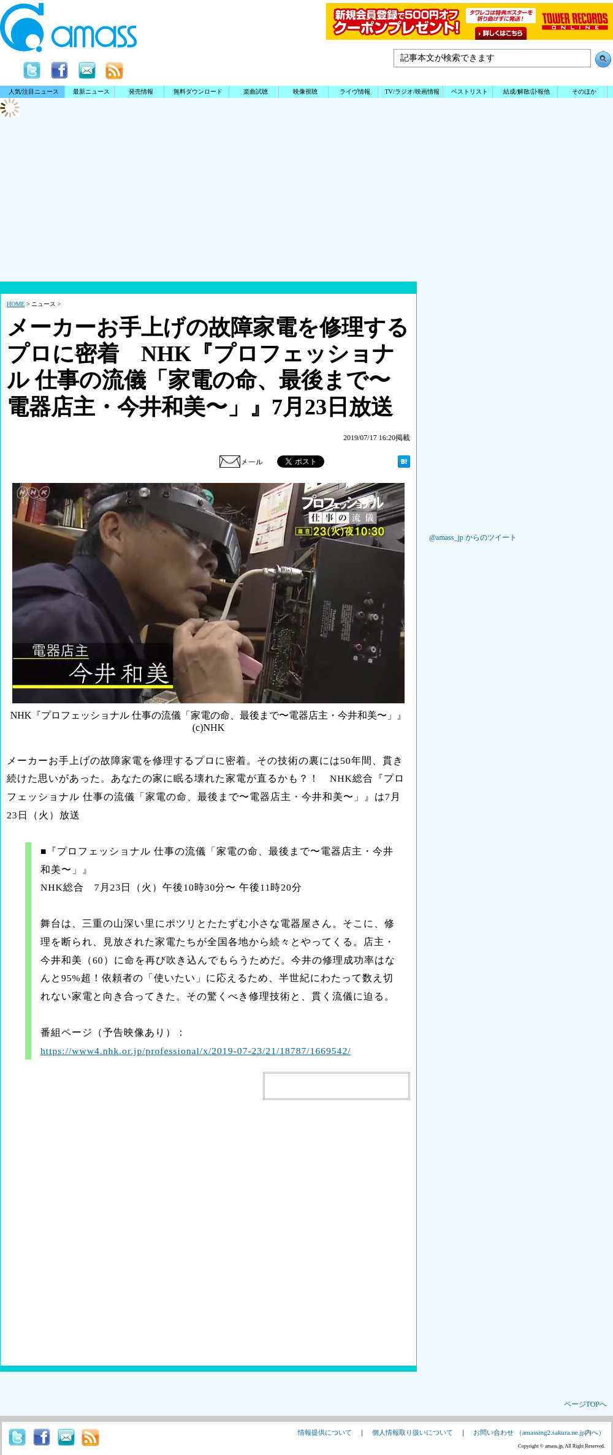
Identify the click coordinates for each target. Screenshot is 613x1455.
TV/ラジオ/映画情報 (411, 91)
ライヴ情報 (355, 91)
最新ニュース (91, 91)
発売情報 (141, 91)
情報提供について (325, 1432)
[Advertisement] (306, 241)
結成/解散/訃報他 (526, 91)
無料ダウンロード (198, 91)
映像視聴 (305, 91)
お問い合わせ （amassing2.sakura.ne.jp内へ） (539, 1432)
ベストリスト (469, 91)
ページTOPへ (585, 1404)
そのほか (584, 91)
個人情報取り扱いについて (412, 1432)
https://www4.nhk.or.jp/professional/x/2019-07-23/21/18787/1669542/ (195, 1050)
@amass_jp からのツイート (473, 537)
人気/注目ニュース (34, 91)
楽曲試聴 (255, 91)
